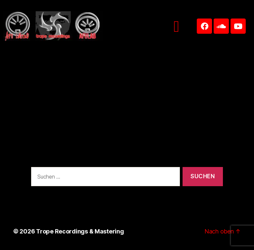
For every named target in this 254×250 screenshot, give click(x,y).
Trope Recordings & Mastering (80, 231)
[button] (176, 26)
